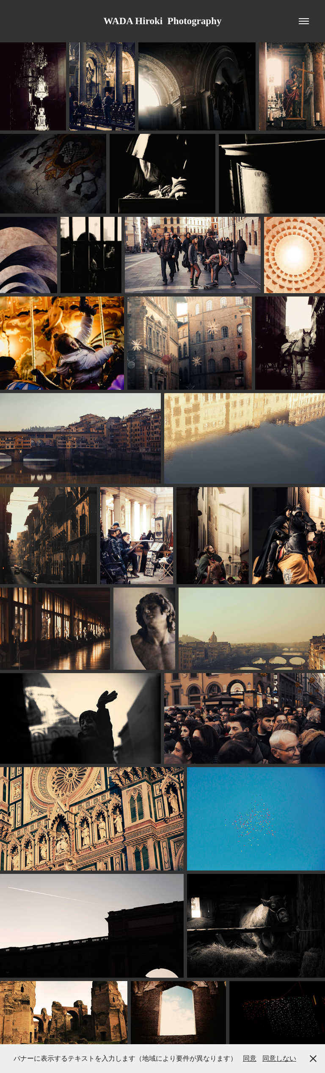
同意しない (279, 1058)
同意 (249, 1058)
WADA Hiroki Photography (163, 21)
